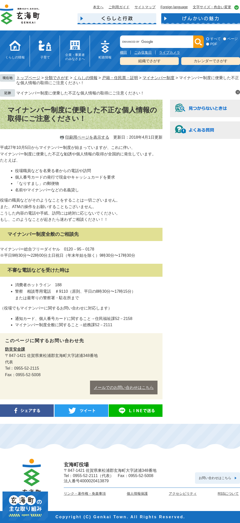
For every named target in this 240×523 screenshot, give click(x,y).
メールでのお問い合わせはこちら (124, 387)
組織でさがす (149, 61)
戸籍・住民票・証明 (120, 78)
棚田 (123, 52)
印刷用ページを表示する (87, 137)
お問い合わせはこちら (215, 478)
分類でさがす (57, 78)
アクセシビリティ (183, 494)
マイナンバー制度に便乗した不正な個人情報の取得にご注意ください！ (80, 93)
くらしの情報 (15, 57)
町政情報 (105, 57)
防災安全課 (15, 349)
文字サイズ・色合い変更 (212, 7)
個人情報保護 (137, 494)
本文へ (98, 7)
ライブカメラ (169, 52)
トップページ (28, 78)
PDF (213, 44)
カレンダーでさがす (211, 61)
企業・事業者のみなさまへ (75, 57)
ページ (232, 39)
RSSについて (228, 494)
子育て (45, 57)
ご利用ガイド (119, 7)
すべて (215, 39)
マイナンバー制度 (158, 78)
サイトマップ (145, 7)
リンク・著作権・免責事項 (85, 494)
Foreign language (174, 7)
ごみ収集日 (143, 52)
